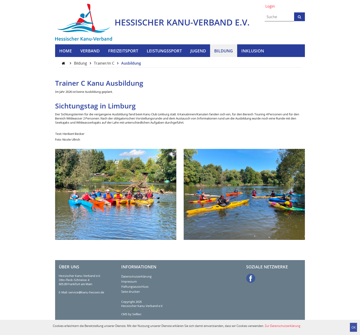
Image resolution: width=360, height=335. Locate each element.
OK (354, 327)
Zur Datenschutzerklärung (282, 326)
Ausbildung (131, 63)
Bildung (81, 63)
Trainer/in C (104, 63)
